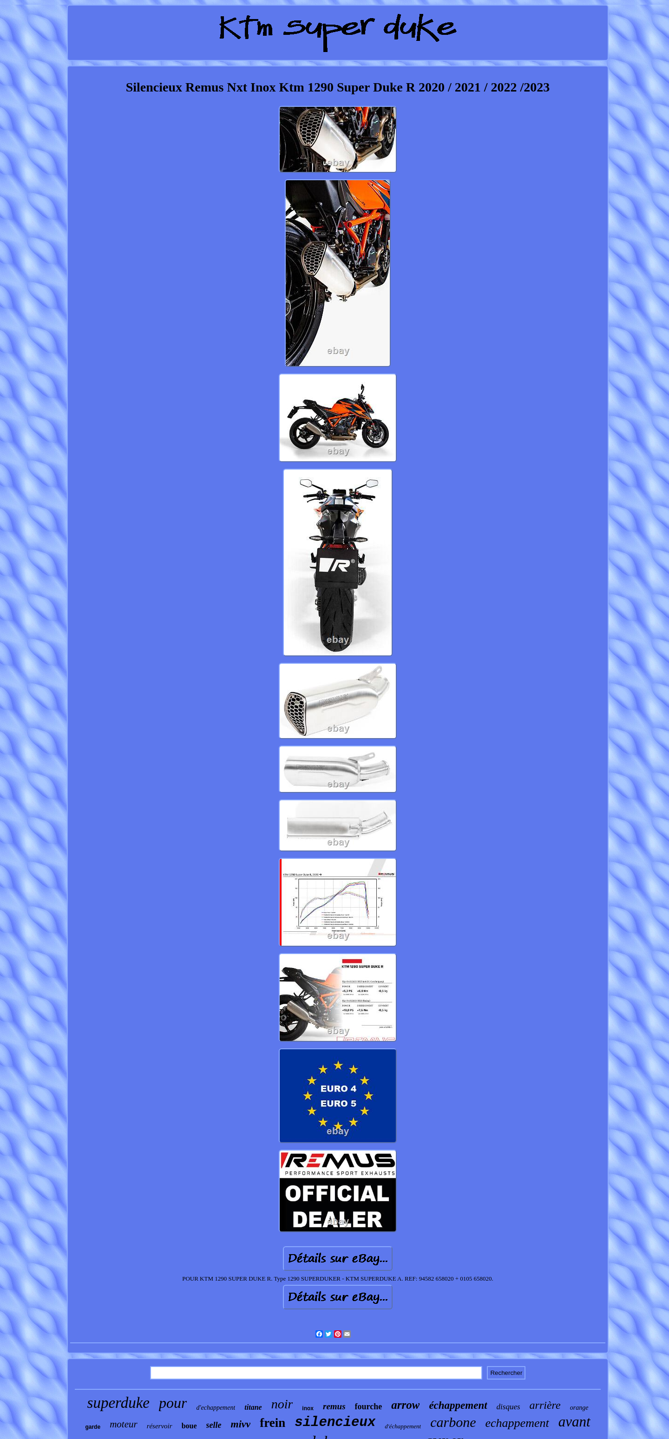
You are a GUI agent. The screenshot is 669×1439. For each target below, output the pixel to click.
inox (308, 1408)
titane (253, 1407)
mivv (241, 1424)
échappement (458, 1405)
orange (579, 1407)
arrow (405, 1405)
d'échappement (403, 1426)
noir (282, 1404)
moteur (124, 1424)
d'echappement (215, 1407)
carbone (453, 1422)
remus (334, 1406)
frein (272, 1423)
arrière (545, 1405)
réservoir (159, 1426)
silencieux (335, 1422)
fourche (368, 1406)
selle (214, 1425)
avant (574, 1421)
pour (173, 1402)
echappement (517, 1423)
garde (92, 1427)
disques (508, 1406)
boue (189, 1426)
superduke (118, 1402)
